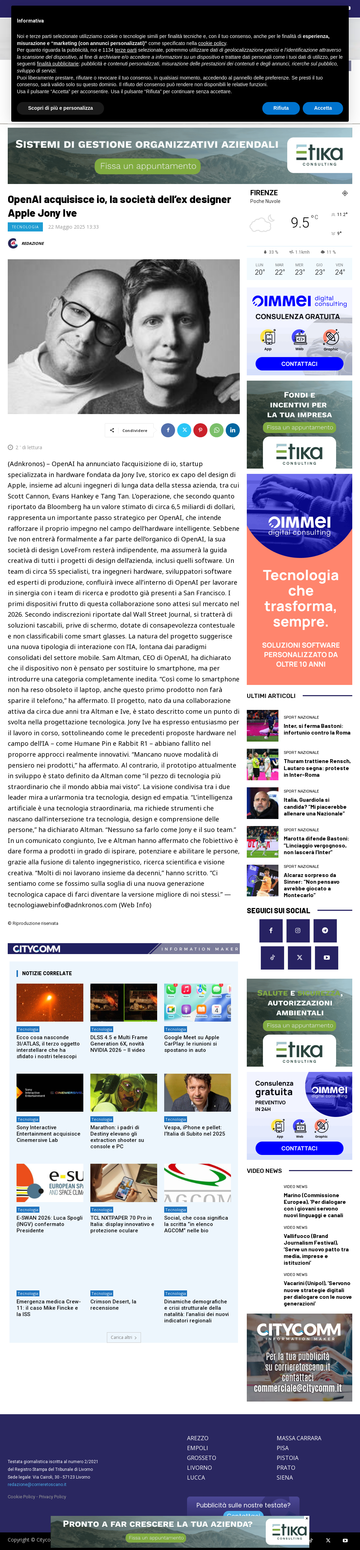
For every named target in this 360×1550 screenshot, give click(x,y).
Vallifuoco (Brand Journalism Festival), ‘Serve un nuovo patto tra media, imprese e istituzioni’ (316, 1249)
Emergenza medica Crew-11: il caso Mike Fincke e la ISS (49, 1307)
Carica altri (124, 1337)
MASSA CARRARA (299, 1438)
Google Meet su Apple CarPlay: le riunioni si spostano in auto (191, 1043)
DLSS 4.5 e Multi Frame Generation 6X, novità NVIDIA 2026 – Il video (119, 1043)
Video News (295, 1187)
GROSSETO (201, 1458)
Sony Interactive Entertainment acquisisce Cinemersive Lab (49, 1133)
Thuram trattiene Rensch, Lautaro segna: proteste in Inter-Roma (317, 767)
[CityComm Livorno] (299, 1358)
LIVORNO (199, 1468)
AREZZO (197, 1438)
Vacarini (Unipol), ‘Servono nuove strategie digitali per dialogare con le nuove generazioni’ (318, 1293)
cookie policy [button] (212, 43)
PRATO (286, 1468)
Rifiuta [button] (281, 108)
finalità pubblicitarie (58, 63)
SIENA (285, 1477)
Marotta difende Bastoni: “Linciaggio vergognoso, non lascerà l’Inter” (316, 845)
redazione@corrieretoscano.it (37, 1484)
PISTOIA (287, 1458)
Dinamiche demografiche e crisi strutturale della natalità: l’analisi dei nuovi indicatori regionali (196, 1311)
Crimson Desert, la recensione (113, 1304)
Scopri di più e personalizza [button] (60, 108)
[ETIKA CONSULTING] (180, 156)
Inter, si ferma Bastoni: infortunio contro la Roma (317, 729)
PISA (283, 1448)
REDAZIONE (32, 243)
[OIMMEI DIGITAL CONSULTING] (299, 331)
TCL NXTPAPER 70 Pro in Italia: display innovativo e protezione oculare (122, 1224)
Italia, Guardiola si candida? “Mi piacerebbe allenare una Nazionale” (315, 806)
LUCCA (196, 1477)
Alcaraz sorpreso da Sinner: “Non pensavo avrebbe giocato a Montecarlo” (312, 884)
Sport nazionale (301, 717)
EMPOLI (197, 1448)
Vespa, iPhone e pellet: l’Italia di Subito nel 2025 (194, 1130)
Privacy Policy (52, 1496)
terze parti (126, 50)
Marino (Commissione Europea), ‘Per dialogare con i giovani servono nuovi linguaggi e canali (315, 1205)
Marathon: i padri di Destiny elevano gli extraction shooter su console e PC (117, 1137)
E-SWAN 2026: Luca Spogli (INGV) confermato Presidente (50, 1224)
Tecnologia (25, 226)
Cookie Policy (21, 1496)
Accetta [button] (323, 108)
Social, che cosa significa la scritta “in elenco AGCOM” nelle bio (196, 1224)
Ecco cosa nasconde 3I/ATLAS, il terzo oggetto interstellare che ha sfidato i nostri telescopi (48, 1047)
